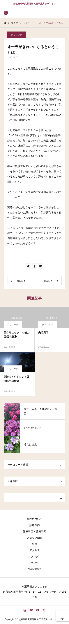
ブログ (34, 556)
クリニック (16, 36)
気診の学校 (34, 568)
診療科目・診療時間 (34, 531)
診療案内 (34, 525)
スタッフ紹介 (34, 537)
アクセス (34, 550)
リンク (34, 562)
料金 (34, 543)
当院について (34, 518)
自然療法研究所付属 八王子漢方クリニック (34, 3)
